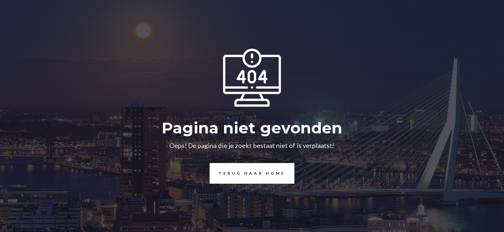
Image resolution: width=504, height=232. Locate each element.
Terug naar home (247, 173)
